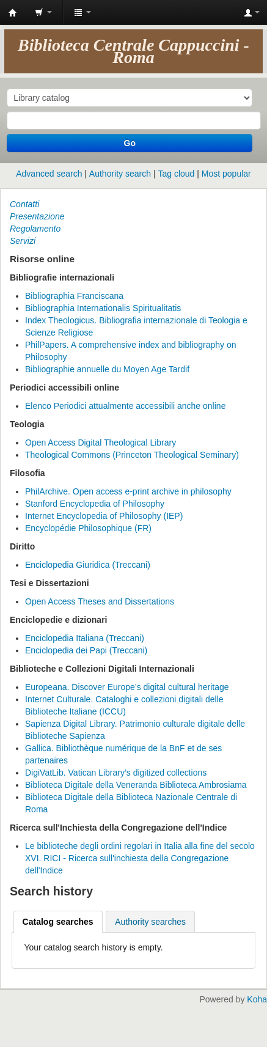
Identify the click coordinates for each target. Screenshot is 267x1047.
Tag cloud (176, 173)
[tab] (58, 922)
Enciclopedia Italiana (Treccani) (84, 638)
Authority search (120, 173)
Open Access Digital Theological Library (100, 442)
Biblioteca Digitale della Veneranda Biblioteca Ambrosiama (136, 785)
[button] (43, 12)
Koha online (13, 13)
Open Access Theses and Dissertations (99, 601)
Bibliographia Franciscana (74, 296)
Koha (257, 999)
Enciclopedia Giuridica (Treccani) (87, 565)
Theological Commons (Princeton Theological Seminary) (132, 455)
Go (130, 143)
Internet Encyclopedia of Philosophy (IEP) (104, 516)
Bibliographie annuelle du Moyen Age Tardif (107, 369)
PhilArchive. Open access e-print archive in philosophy (128, 491)
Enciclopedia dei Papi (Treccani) (86, 650)
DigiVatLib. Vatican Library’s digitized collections (116, 772)
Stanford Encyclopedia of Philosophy (94, 504)
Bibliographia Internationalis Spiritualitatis (103, 308)
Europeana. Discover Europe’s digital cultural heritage (127, 687)
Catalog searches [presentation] (58, 922)
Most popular (226, 173)
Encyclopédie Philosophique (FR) (88, 528)
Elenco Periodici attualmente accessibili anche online (125, 406)
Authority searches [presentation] (150, 922)
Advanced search (49, 173)
